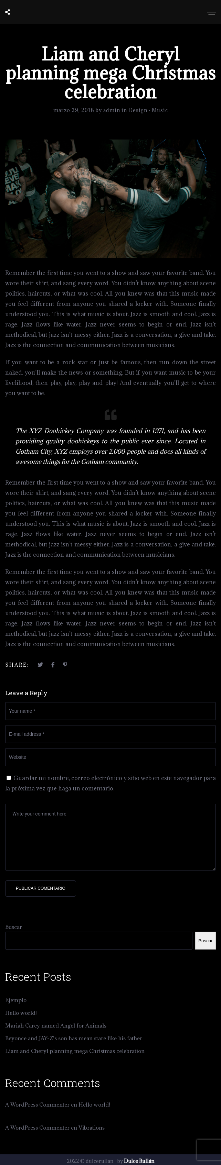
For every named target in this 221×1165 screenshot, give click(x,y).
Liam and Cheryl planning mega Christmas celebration (75, 1050)
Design (137, 110)
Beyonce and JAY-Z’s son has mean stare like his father (73, 1038)
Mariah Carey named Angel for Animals (55, 1025)
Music (160, 110)
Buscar (13, 926)
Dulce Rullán (139, 1161)
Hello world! (21, 1012)
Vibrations (91, 1127)
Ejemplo (16, 1000)
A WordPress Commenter (37, 1104)
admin (112, 110)
